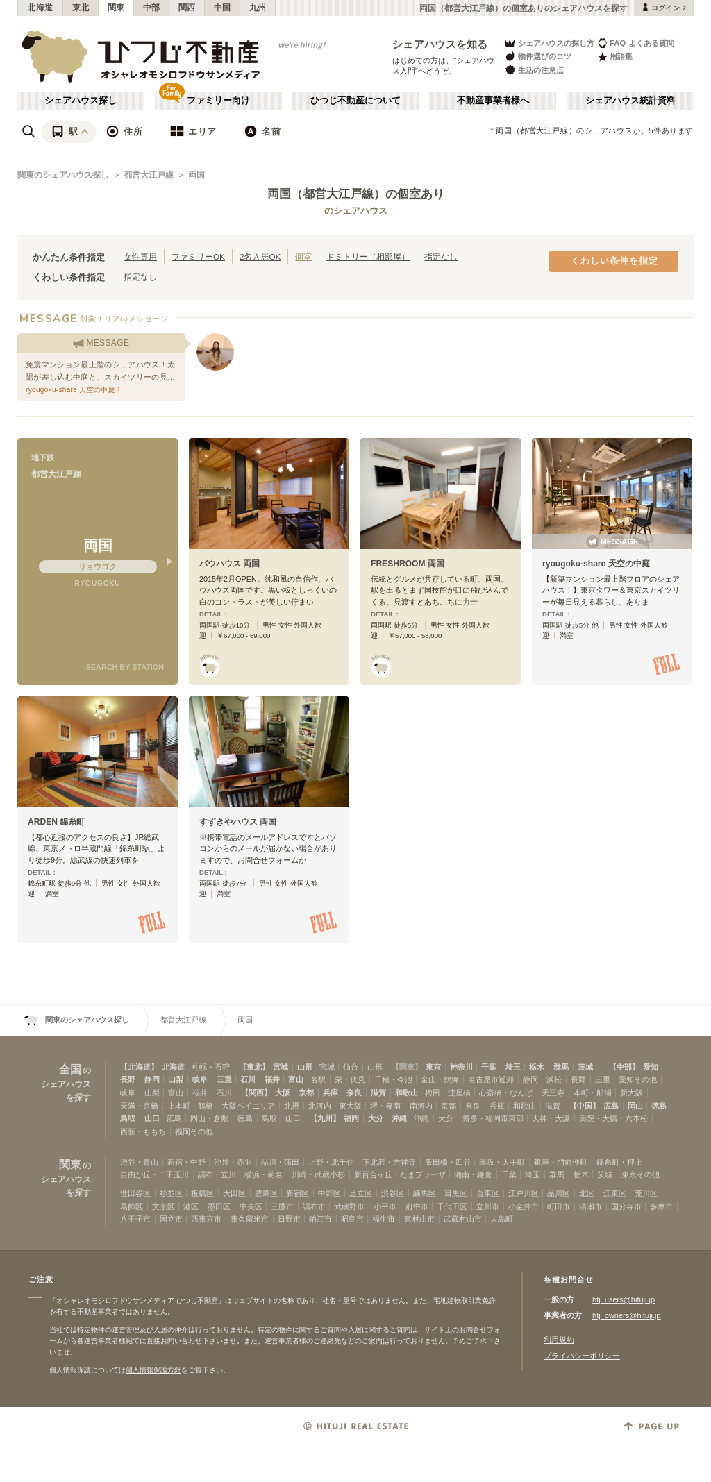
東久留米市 (250, 1219)
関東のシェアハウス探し (63, 175)
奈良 (354, 1092)
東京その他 (640, 1174)
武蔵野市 (349, 1206)
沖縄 (399, 1118)
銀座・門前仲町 (560, 1162)
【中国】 (584, 1106)
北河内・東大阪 (335, 1106)
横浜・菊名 (263, 1174)
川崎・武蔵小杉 (318, 1174)
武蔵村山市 (463, 1219)
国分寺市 (626, 1206)
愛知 (650, 1067)
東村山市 (419, 1219)
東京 (433, 1067)
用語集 (615, 56)
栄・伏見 (350, 1079)
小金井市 (523, 1206)
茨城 (585, 1067)
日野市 (289, 1219)
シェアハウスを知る (440, 44)
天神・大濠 (551, 1118)
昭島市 (352, 1219)
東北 (81, 7)
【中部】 (624, 1067)
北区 (586, 1193)
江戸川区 (523, 1193)
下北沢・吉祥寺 (389, 1162)
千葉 (488, 1067)
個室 (303, 256)
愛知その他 (638, 1079)
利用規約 (559, 1340)
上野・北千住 (331, 1162)
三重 (224, 1079)
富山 (295, 1079)
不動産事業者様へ (493, 101)
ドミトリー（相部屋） (368, 256)
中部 (151, 7)
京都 (306, 1092)
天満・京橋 (139, 1106)
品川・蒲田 (280, 1162)
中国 (222, 7)
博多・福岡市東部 (493, 1118)
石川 (248, 1079)
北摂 (291, 1106)
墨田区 (219, 1206)
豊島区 (266, 1193)
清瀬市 (590, 1206)
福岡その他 (194, 1131)
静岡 (152, 1079)
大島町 (501, 1219)
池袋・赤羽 (233, 1162)
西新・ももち (143, 1131)
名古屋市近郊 (491, 1079)
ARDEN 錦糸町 (56, 822)
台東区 (487, 1193)
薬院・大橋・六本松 (613, 1118)
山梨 (175, 1079)
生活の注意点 (533, 70)
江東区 (614, 1193)
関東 (116, 7)
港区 (191, 1206)
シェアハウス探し (80, 101)
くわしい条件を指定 (614, 261)
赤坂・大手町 (502, 1162)
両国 (196, 175)
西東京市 (206, 1219)
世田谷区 (135, 1193)
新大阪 (631, 1092)
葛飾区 (131, 1206)
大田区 (234, 1193)
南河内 (421, 1106)
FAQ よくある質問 (635, 42)
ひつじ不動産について (355, 101)
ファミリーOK (198, 256)
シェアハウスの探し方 (548, 42)
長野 (127, 1079)
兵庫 (330, 1092)
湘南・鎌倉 (473, 1174)
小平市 (385, 1206)
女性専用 (140, 256)
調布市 (314, 1206)
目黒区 (455, 1193)
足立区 (360, 1193)
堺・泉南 (385, 1106)
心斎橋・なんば (506, 1092)
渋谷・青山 (139, 1162)
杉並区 (171, 1193)
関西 (187, 7)
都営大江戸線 (149, 175)
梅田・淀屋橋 (448, 1092)
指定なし (441, 256)
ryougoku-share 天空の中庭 (596, 564)
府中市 (416, 1206)
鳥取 (127, 1118)
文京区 (163, 1206)
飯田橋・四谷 (448, 1162)
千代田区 (452, 1206)
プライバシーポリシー (582, 1356)
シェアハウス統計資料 (630, 101)
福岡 (351, 1118)
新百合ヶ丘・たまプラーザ (400, 1174)
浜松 (554, 1079)
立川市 (487, 1206)
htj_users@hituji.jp (623, 1299)
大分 (375, 1118)
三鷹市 (282, 1206)
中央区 (251, 1206)
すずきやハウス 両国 (237, 822)
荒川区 (646, 1193)
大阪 (282, 1092)
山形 (304, 1067)
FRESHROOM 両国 (407, 564)
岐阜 (200, 1079)
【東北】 (254, 1067)
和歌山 (406, 1092)
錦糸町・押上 (619, 1162)
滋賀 (378, 1092)
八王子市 (135, 1219)
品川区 (558, 1193)
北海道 (40, 7)
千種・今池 (393, 1079)
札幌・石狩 (211, 1067)
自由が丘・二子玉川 (154, 1174)
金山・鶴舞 (440, 1079)
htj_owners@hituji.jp (626, 1315)
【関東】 (407, 1067)
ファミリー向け (218, 101)
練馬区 (424, 1193)
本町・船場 (593, 1092)
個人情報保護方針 (153, 1370)
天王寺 (553, 1092)
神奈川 (461, 1067)
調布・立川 (217, 1174)
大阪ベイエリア (248, 1106)
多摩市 (661, 1206)
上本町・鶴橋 (190, 1106)
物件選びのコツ (537, 56)
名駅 (318, 1079)
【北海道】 (139, 1067)
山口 (152, 1118)
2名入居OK (260, 256)
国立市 (171, 1219)
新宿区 (297, 1193)
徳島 (659, 1106)
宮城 (280, 1067)
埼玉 (513, 1067)
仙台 (350, 1067)
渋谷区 (392, 1193)
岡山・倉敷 (209, 1118)
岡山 (635, 1106)
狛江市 (320, 1219)
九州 (258, 7)
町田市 (558, 1206)
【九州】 (325, 1118)
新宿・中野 (186, 1162)
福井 (272, 1079)
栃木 (536, 1067)
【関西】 (256, 1092)
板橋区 (202, 1193)
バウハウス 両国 (229, 564)
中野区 (329, 1193)
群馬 (561, 1067)
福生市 (383, 1219)
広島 (611, 1106)
